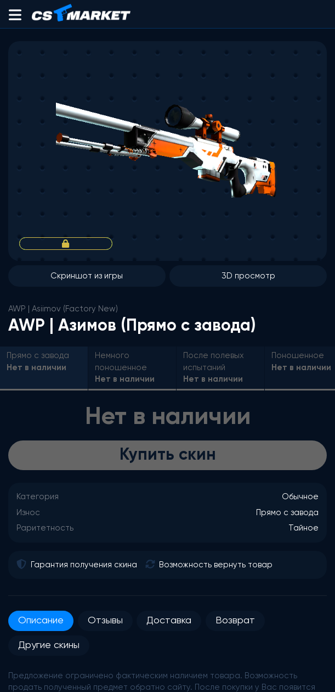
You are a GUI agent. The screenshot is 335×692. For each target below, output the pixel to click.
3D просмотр (248, 276)
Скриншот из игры (86, 276)
